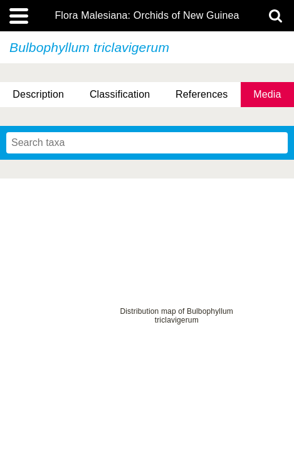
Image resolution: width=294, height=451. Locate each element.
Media (267, 94)
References (202, 94)
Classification (120, 94)
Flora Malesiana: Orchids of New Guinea (147, 16)
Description (38, 94)
